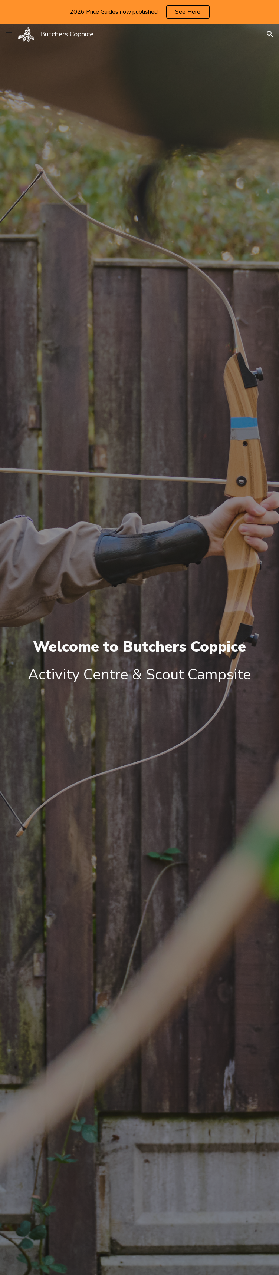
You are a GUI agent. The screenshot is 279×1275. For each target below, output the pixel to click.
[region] (139, 12)
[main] (139, 661)
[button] (9, 34)
